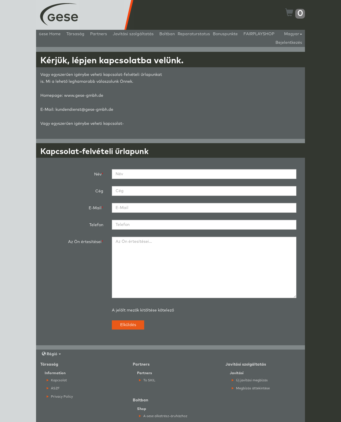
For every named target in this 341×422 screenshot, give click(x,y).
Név (98, 174)
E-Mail (95, 208)
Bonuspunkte (225, 34)
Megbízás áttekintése (251, 388)
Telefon (96, 225)
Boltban (167, 34)
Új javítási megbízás (250, 380)
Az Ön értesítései (85, 242)
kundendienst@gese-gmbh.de (84, 110)
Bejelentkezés (288, 43)
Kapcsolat (57, 380)
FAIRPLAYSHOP (258, 34)
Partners (98, 34)
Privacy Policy (60, 396)
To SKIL (147, 380)
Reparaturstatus (194, 34)
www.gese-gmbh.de (83, 96)
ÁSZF (53, 388)
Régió (51, 354)
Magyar (293, 34)
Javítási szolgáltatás (133, 34)
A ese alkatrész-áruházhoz (163, 416)
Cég (99, 191)
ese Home (50, 34)
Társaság (75, 34)
